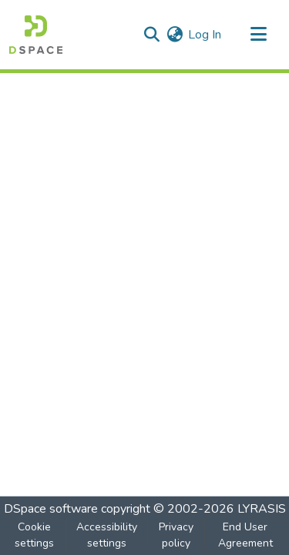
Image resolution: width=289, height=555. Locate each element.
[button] (35, 34)
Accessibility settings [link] (106, 535)
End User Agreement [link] (245, 535)
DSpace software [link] (51, 508)
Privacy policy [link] (176, 535)
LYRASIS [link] (261, 508)
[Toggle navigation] (258, 34)
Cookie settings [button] (34, 535)
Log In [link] (204, 34)
